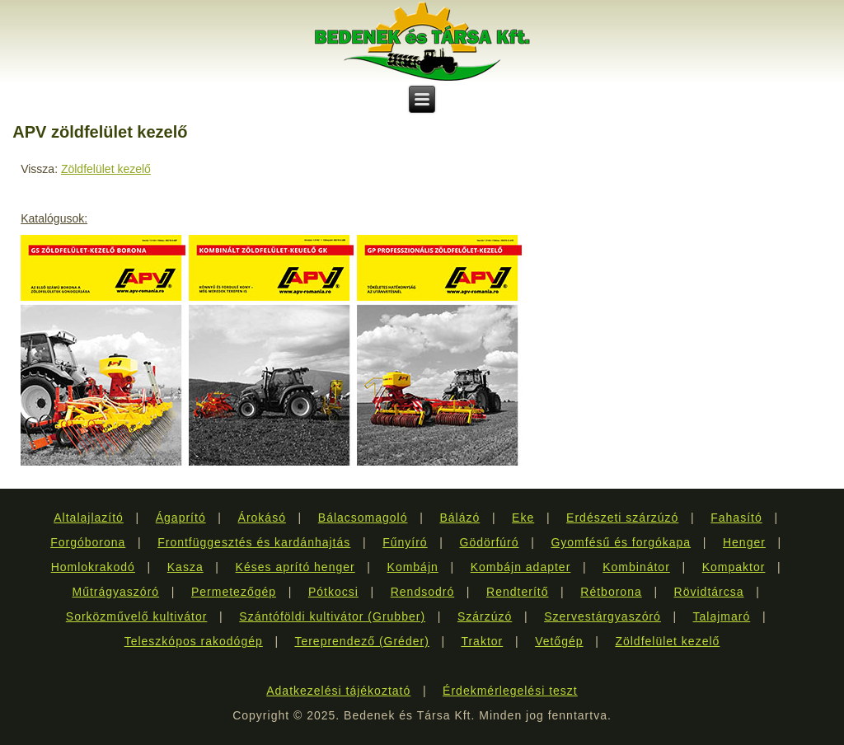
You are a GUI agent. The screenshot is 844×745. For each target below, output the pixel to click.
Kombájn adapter (521, 567)
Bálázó (459, 517)
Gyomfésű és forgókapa (621, 542)
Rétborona (610, 591)
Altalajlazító (89, 517)
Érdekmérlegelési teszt (510, 690)
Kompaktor (734, 567)
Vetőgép (559, 641)
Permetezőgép (233, 591)
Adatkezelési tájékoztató (338, 690)
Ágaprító (181, 517)
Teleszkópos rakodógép (193, 641)
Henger (744, 542)
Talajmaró (722, 616)
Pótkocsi (333, 591)
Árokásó (262, 517)
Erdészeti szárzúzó (622, 517)
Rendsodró (423, 591)
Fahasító (736, 517)
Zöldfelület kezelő (106, 169)
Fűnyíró (404, 542)
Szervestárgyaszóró (602, 616)
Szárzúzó (484, 616)
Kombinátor (636, 567)
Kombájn (412, 567)
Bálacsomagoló (363, 517)
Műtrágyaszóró (116, 591)
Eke (523, 517)
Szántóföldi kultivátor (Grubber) (332, 616)
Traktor (482, 641)
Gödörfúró (489, 542)
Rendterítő (517, 591)
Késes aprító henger (295, 567)
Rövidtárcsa (709, 591)
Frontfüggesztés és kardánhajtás (253, 542)
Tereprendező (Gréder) (361, 641)
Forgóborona (87, 542)
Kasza (185, 567)
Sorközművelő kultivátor (137, 616)
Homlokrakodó (93, 567)
